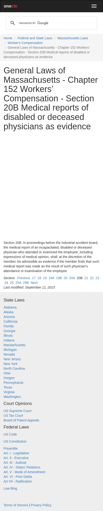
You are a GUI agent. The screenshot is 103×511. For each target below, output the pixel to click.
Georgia (9, 331)
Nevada (9, 354)
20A (72, 278)
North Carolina (14, 368)
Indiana (9, 340)
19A (51, 278)
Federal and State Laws (34, 38)
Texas (8, 387)
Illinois (8, 335)
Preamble (11, 448)
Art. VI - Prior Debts (18, 477)
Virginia (9, 392)
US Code (10, 434)
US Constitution (15, 441)
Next (34, 283)
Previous (23, 278)
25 (12, 283)
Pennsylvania (13, 382)
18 (39, 278)
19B (59, 278)
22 (92, 278)
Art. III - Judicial (15, 462)
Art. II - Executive (16, 458)
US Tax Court (13, 415)
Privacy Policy (41, 505)
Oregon (9, 378)
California (10, 321)
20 (65, 278)
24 (6, 283)
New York (10, 364)
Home (8, 38)
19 (45, 278)
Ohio (7, 373)
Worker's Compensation (25, 43)
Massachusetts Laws (73, 38)
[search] (50, 23)
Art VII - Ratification (18, 481)
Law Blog (10, 488)
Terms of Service (16, 505)
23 (97, 278)
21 (86, 278)
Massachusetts (14, 345)
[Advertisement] (51, 185)
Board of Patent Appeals (21, 420)
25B (26, 283)
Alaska (8, 312)
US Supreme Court (17, 411)
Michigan (10, 350)
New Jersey (12, 359)
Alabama (10, 307)
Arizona (9, 317)
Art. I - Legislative (16, 453)
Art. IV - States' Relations (22, 467)
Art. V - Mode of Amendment (24, 472)
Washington (12, 397)
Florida (9, 326)
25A (18, 283)
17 (34, 278)
